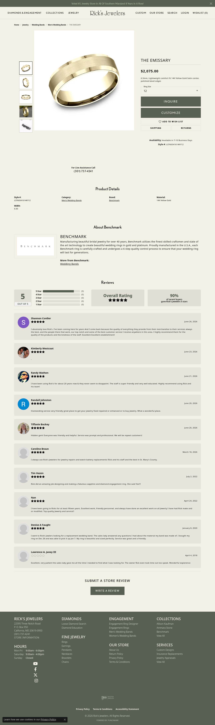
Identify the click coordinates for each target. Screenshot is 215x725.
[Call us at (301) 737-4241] (22, 634)
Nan (33, 497)
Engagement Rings (119, 627)
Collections (55, 12)
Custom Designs (165, 649)
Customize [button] (170, 113)
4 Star (39, 294)
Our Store (157, 12)
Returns (186, 128)
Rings (65, 641)
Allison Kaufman (165, 623)
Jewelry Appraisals (166, 657)
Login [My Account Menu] (185, 13)
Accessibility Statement (127, 709)
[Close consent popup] (65, 720)
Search (173, 12)
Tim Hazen (37, 473)
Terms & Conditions (119, 661)
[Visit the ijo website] (107, 698)
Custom (141, 12)
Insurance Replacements (170, 653)
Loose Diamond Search (74, 623)
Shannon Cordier (41, 318)
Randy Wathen (39, 372)
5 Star (39, 291)
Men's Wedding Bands (72, 200)
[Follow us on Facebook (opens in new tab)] (35, 669)
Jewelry (73, 12)
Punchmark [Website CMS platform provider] (113, 720)
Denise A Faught (40, 524)
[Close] (211, 3)
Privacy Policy (116, 657)
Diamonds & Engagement (25, 12)
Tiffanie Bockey (40, 424)
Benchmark (114, 200)
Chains (65, 661)
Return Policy (116, 653)
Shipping (156, 128)
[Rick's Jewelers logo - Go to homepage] (107, 12)
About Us (114, 649)
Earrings (66, 645)
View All (161, 635)
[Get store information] (26, 637)
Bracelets (66, 657)
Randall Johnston (41, 400)
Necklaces (67, 653)
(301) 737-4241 (83, 171)
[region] (84, 97)
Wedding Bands (69, 263)
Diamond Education (72, 627)
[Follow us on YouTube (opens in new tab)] (35, 664)
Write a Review (107, 590)
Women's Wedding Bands (122, 635)
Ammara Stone (164, 627)
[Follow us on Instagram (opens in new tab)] (36, 681)
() (82, 291)
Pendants (67, 649)
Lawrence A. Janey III (43, 552)
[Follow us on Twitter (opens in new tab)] (35, 675)
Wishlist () (200, 13)
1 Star (39, 304)
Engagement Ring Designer (123, 623)
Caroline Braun (40, 448)
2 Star (39, 301)
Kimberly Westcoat (42, 348)
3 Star (39, 297)
